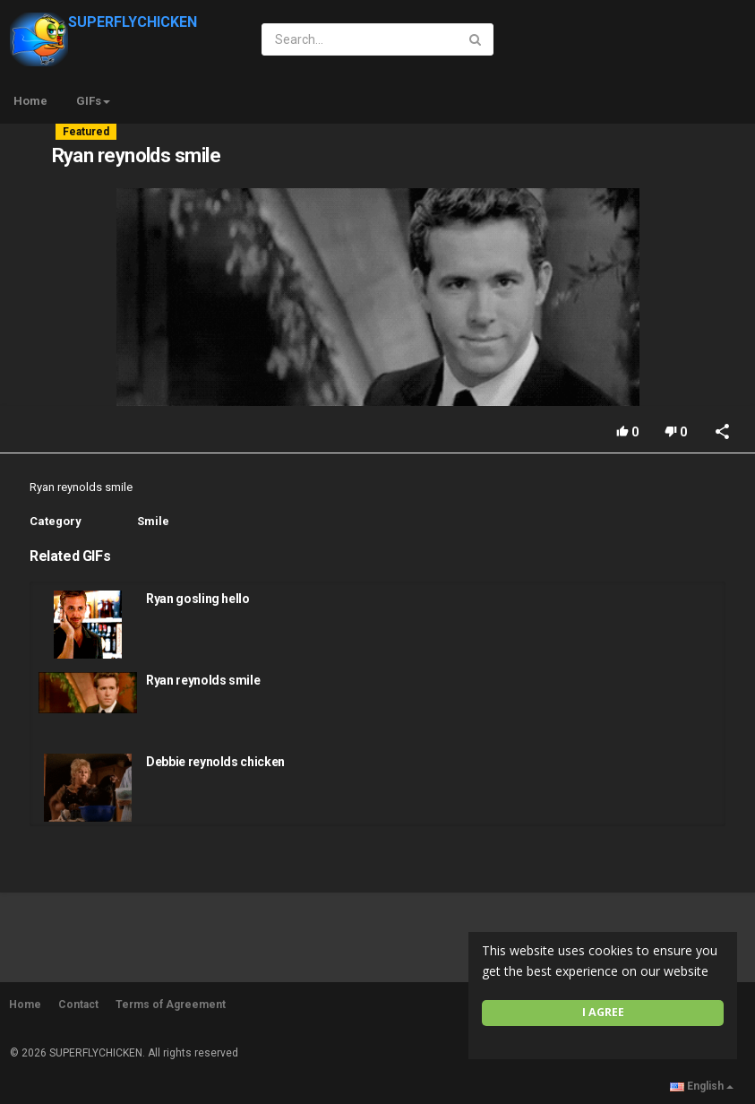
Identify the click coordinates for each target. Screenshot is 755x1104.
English (702, 1086)
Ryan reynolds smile (203, 680)
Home (30, 101)
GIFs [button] (93, 101)
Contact (78, 1004)
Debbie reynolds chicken (215, 762)
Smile (153, 521)
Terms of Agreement (171, 1004)
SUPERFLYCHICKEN (103, 21)
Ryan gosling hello (198, 598)
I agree (603, 1012)
